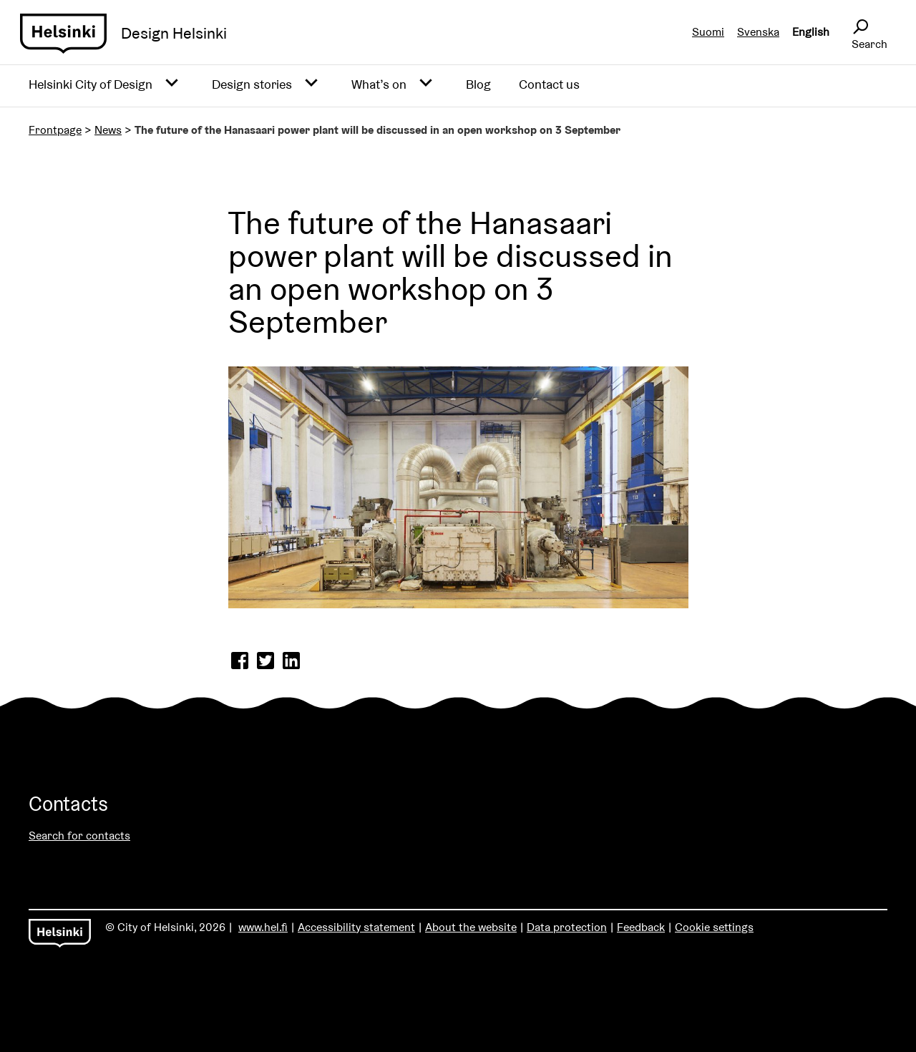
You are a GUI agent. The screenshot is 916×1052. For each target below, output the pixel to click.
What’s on (378, 84)
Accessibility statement (356, 927)
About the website (471, 927)
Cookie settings (714, 927)
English (810, 31)
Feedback (641, 927)
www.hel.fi (263, 927)
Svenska (758, 31)
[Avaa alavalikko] (171, 83)
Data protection (567, 927)
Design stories (252, 84)
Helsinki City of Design (90, 84)
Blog (478, 84)
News (108, 129)
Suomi (708, 31)
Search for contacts (79, 835)
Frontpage (55, 129)
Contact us (549, 84)
